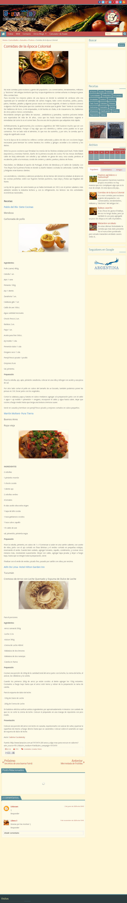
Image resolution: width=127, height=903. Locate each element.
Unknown (14, 806)
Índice (10, 34)
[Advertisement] (106, 66)
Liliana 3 (14, 820)
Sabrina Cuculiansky (17, 737)
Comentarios (106, 169)
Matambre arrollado (107, 223)
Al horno (93, 92)
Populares (94, 169)
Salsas (103, 115)
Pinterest (113, 2)
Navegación (107, 162)
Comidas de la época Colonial (27, 47)
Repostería (94, 115)
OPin (16, 749)
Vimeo (120, 2)
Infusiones (94, 111)
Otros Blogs (38, 34)
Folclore (103, 103)
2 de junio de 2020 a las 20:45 (74, 806)
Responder (15, 813)
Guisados (34, 749)
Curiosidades (27, 749)
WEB (18, 34)
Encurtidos (117, 95)
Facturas (111, 99)
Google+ (106, 2)
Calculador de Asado (58, 34)
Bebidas (109, 92)
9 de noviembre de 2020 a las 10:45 (72, 820)
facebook (99, 2)
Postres (40, 749)
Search (124, 33)
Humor (112, 107)
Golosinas (94, 107)
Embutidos (106, 95)
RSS (123, 2)
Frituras (112, 103)
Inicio (3, 34)
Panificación (105, 111)
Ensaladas (94, 99)
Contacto (27, 34)
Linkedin (110, 2)
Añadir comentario (11, 833)
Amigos (119, 169)
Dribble (116, 2)
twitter (103, 2)
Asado (101, 92)
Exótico (103, 99)
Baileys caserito (105, 208)
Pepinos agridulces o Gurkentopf (107, 176)
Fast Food (94, 103)
